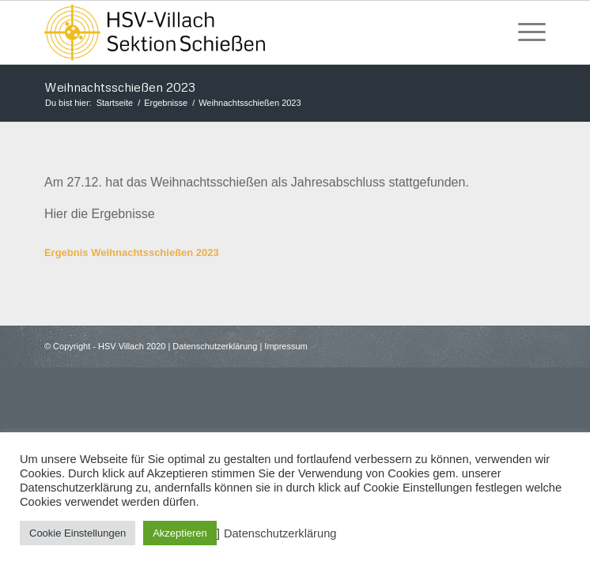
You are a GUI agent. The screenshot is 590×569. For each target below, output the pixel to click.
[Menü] (524, 32)
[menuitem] (524, 32)
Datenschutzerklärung (214, 346)
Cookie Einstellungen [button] (77, 533)
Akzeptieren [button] (180, 533)
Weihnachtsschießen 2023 (119, 87)
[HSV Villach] (244, 32)
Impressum (285, 346)
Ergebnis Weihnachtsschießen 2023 (131, 252)
